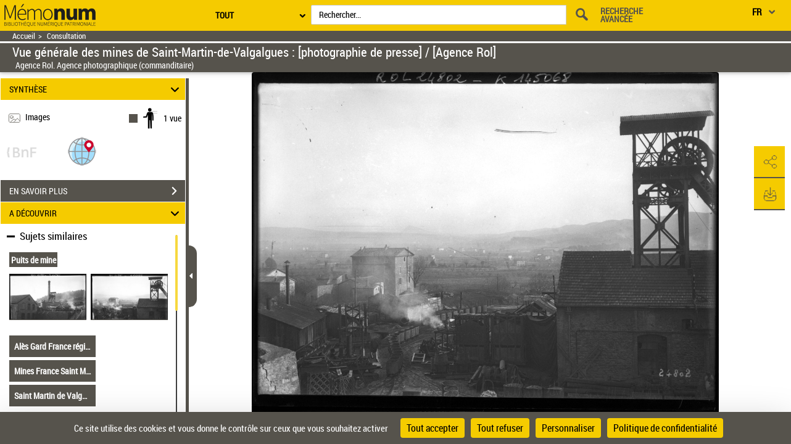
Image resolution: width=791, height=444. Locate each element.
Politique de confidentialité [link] (665, 428)
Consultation (66, 36)
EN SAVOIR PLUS (97, 191)
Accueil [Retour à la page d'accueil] (23, 36)
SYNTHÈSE (96, 89)
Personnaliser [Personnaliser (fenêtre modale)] (568, 428)
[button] (82, 151)
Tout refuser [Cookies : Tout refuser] (500, 428)
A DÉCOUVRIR (96, 213)
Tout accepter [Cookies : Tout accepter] (432, 428)
